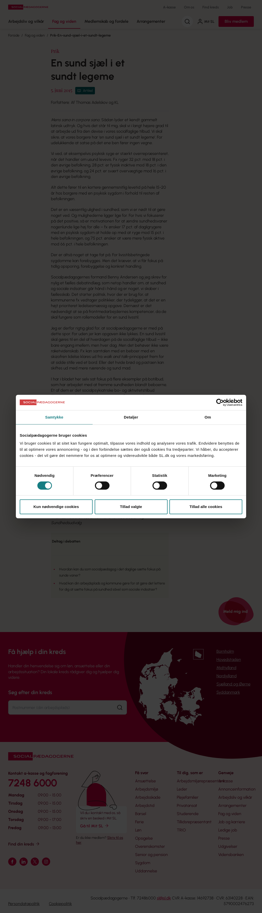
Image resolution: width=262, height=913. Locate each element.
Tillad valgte (131, 506)
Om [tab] (207, 417)
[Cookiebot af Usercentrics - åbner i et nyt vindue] (220, 402)
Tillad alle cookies (205, 506)
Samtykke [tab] (54, 417)
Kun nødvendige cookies (56, 506)
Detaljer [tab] (131, 417)
